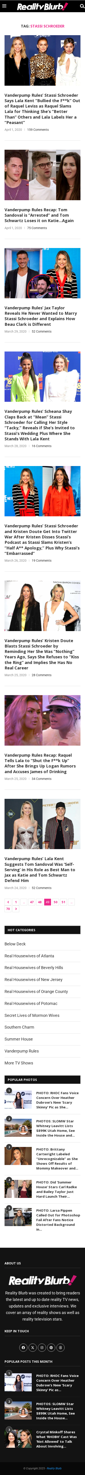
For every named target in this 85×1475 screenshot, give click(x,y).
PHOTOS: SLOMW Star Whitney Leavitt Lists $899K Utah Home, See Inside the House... (55, 1410)
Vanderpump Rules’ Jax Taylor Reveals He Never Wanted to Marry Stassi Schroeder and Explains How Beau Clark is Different (41, 316)
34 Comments (41, 779)
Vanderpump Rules (22, 1051)
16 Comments (41, 446)
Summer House (19, 1039)
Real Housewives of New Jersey (34, 979)
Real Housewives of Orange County (36, 991)
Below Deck (15, 944)
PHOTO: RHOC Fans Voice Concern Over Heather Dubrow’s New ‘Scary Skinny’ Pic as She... (57, 1100)
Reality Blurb (54, 1468)
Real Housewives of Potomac (31, 1003)
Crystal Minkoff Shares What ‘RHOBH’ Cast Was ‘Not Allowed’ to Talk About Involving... (56, 1439)
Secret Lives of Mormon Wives (32, 1015)
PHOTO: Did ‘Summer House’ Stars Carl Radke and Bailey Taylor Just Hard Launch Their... (56, 1189)
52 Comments (41, 331)
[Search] (80, 6)
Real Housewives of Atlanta (29, 955)
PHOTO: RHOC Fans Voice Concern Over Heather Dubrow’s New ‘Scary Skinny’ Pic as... (57, 1382)
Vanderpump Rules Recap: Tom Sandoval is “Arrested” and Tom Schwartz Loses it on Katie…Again (39, 215)
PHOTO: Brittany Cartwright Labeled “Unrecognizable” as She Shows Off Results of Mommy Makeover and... (57, 1158)
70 (8, 909)
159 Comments (38, 129)
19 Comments (41, 560)
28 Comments (41, 675)
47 (32, 902)
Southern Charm (19, 1027)
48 (39, 902)
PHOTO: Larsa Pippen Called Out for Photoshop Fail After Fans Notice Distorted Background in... (58, 1219)
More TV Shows (19, 1063)
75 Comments (37, 228)
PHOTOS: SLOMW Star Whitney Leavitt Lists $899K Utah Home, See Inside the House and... (55, 1128)
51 (63, 902)
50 (55, 902)
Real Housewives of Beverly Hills (34, 967)
